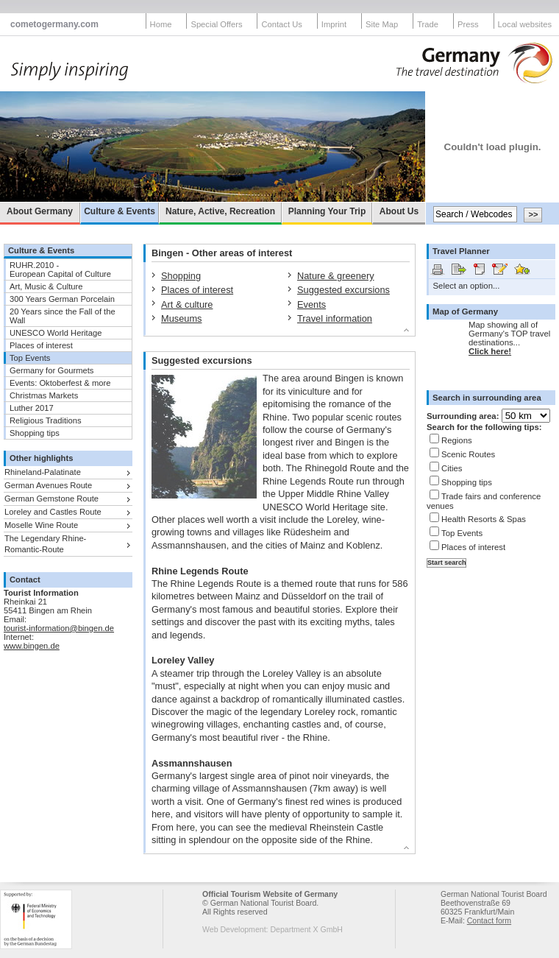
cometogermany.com (54, 24)
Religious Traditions (46, 420)
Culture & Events (119, 211)
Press (468, 24)
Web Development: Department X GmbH (272, 929)
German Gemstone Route (51, 498)
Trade (427, 24)
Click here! (490, 351)
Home (161, 24)
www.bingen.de (32, 645)
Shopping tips (35, 433)
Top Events (30, 357)
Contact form (489, 920)
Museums (181, 318)
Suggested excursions (343, 289)
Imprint (333, 24)
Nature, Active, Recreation (220, 211)
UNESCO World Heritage (56, 332)
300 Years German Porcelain (62, 299)
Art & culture (187, 304)
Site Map (382, 24)
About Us (399, 211)
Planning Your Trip (327, 211)
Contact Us (281, 24)
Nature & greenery (335, 275)
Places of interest (41, 345)
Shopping (181, 275)
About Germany (40, 211)
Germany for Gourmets (51, 370)
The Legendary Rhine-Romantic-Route (45, 544)
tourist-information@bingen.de (59, 628)
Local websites (525, 24)
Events (311, 304)
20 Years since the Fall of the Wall (62, 316)
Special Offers (216, 24)
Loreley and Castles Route (53, 511)
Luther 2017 (32, 408)
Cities (451, 468)
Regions (456, 440)
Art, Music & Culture (46, 286)
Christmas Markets (44, 395)
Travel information (334, 318)
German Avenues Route (48, 485)
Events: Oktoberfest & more (60, 382)
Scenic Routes (468, 454)
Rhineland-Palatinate (42, 472)
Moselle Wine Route (41, 525)
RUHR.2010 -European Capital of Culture (60, 269)
